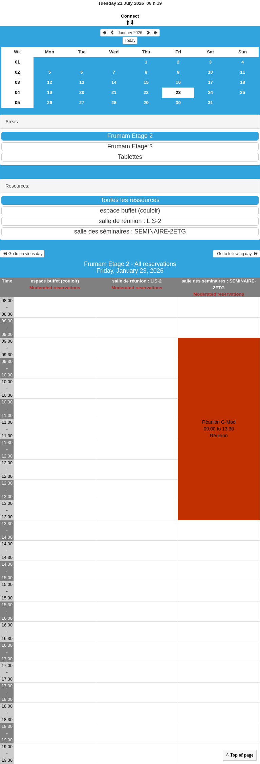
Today (130, 40)
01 (17, 62)
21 (113, 92)
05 (17, 102)
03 (17, 82)
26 (49, 102)
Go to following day (236, 253)
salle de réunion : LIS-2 (136, 281)
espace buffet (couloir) (54, 281)
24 (210, 92)
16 (178, 82)
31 (210, 102)
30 (178, 102)
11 (242, 72)
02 (17, 72)
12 (49, 82)
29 (146, 102)
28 (113, 102)
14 (113, 82)
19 (49, 92)
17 (210, 82)
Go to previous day (22, 253)
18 (242, 82)
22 (146, 92)
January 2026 (130, 32)
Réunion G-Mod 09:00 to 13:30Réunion (219, 428)
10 (210, 72)
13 (81, 82)
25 (242, 92)
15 (146, 82)
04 (17, 92)
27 (81, 102)
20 (81, 92)
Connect (130, 16)
